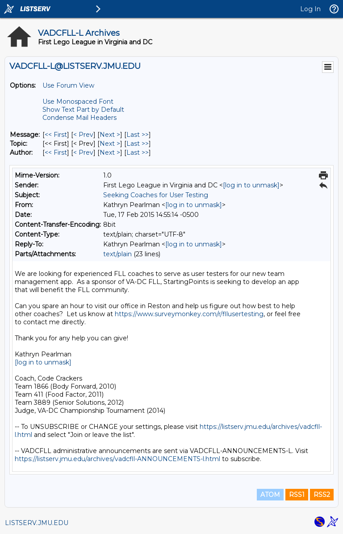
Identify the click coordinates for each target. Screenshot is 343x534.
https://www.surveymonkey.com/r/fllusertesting (189, 314)
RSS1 (297, 495)
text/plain (117, 254)
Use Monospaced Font (77, 101)
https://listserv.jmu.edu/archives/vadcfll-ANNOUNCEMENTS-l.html (117, 459)
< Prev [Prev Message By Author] (83, 152)
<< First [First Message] (56, 135)
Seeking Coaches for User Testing (155, 195)
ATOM (270, 495)
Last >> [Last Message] (137, 135)
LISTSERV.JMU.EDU (36, 523)
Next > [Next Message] (110, 135)
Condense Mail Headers (79, 118)
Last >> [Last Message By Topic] (137, 144)
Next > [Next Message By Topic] (110, 144)
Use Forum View (68, 85)
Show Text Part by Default (83, 110)
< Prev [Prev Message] (83, 135)
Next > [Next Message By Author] (110, 152)
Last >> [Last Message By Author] (137, 152)
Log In (310, 9)
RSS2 (322, 495)
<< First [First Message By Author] (56, 152)
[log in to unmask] (251, 185)
